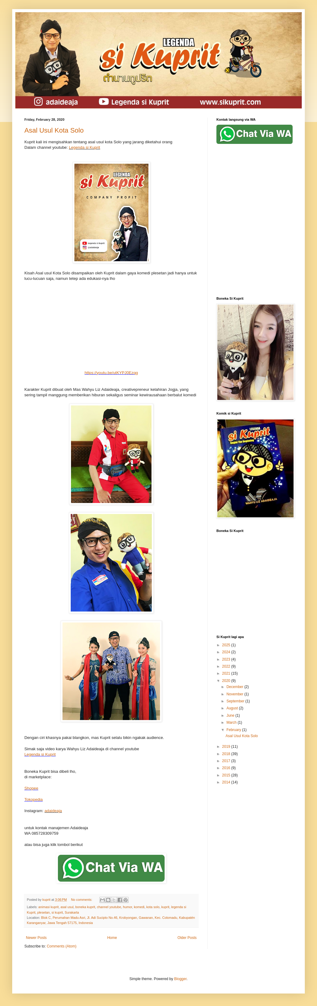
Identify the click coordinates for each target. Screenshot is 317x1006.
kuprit (165, 907)
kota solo (152, 907)
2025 (226, 645)
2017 (226, 761)
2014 (226, 782)
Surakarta (72, 912)
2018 (226, 754)
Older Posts (187, 938)
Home (112, 938)
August (232, 708)
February (234, 730)
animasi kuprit (48, 907)
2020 (226, 681)
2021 (226, 673)
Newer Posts (36, 938)
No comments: (82, 899)
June (230, 715)
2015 (226, 775)
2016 (226, 768)
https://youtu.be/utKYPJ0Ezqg (111, 372)
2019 (226, 746)
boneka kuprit (85, 907)
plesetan (43, 912)
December (235, 687)
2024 (226, 652)
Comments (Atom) (61, 946)
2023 (226, 659)
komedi (139, 907)
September (235, 701)
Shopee (31, 788)
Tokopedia (33, 799)
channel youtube (109, 907)
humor (127, 907)
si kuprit (57, 912)
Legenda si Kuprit (84, 147)
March (232, 722)
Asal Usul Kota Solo (54, 130)
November (235, 694)
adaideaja (53, 810)
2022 (226, 666)
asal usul (66, 907)
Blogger (180, 979)
